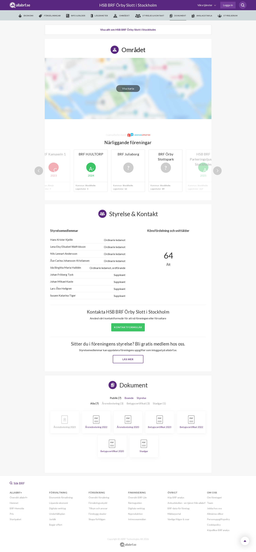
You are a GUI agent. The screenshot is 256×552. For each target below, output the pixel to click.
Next (217, 170)
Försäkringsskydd (98, 502)
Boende (129, 397)
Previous (39, 170)
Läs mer (128, 359)
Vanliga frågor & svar (178, 519)
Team (210, 502)
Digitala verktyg (57, 508)
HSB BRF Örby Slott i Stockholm (128, 5)
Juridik (52, 519)
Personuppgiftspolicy (218, 519)
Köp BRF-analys (176, 497)
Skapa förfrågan (97, 519)
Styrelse (141, 397)
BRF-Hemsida (17, 508)
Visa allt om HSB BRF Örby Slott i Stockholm (128, 29)
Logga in (228, 5)
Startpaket (15, 519)
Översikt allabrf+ (19, 497)
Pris (12, 513)
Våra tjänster (205, 5)
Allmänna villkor (215, 513)
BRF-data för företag (178, 508)
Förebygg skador (97, 513)
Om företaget (214, 497)
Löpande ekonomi (58, 502)
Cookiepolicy (214, 524)
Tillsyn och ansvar (98, 508)
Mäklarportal (174, 513)
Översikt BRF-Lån (137, 497)
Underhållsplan (57, 513)
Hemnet (14, 502)
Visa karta (128, 88)
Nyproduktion (135, 513)
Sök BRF (17, 483)
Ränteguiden (135, 502)
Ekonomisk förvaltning (61, 497)
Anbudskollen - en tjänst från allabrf (186, 502)
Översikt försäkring (99, 497)
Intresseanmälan (137, 519)
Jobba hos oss (214, 508)
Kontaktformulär (128, 327)
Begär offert (55, 524)
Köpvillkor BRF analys (218, 530)
